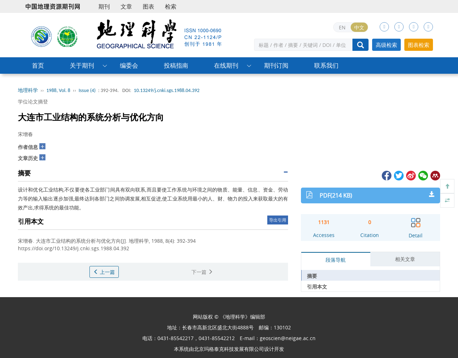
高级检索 (386, 44)
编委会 (129, 65)
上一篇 (104, 271)
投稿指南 (176, 65)
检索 (170, 6)
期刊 (104, 6)
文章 (126, 6)
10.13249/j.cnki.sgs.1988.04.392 (167, 90)
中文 (359, 27)
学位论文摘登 (33, 101)
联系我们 (326, 65)
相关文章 (405, 259)
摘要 (312, 275)
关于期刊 (82, 65)
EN (342, 27)
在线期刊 (226, 65)
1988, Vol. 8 (58, 90)
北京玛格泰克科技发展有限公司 (229, 348)
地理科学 (28, 90)
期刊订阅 (276, 65)
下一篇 (202, 271)
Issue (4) (87, 90)
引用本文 (317, 286)
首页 (38, 65)
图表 (148, 6)
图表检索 (418, 44)
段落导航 (336, 259)
